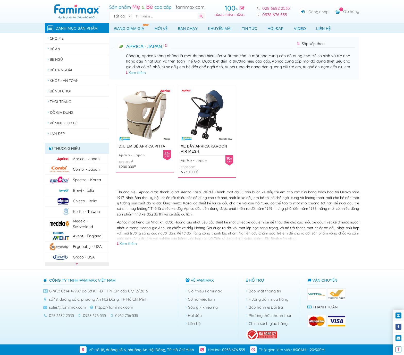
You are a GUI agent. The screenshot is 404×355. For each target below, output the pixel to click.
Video (300, 28)
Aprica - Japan (132, 155)
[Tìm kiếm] (166, 16)
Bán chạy (188, 28)
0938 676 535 (274, 14)
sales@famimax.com (67, 307)
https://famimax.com (114, 307)
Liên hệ (323, 28)
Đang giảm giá (131, 27)
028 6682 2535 (276, 8)
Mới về (160, 28)
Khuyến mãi (219, 28)
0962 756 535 (126, 315)
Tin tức (249, 28)
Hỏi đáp (275, 28)
